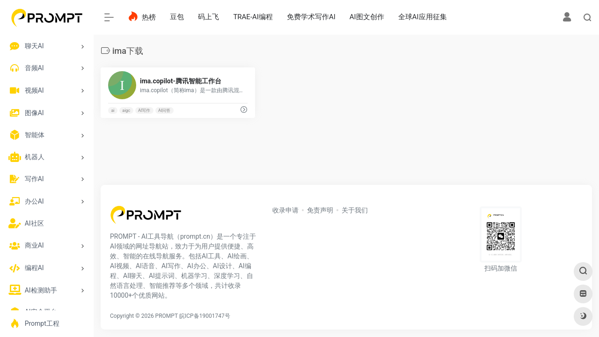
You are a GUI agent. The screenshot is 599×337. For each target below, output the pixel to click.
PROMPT (166, 316)
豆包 (177, 17)
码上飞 (208, 17)
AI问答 (164, 110)
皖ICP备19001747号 (204, 316)
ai (112, 110)
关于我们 (355, 210)
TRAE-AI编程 (253, 17)
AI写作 (144, 110)
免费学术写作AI (311, 17)
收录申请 (285, 210)
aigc (126, 110)
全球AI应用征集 (422, 17)
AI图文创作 (367, 17)
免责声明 (320, 210)
